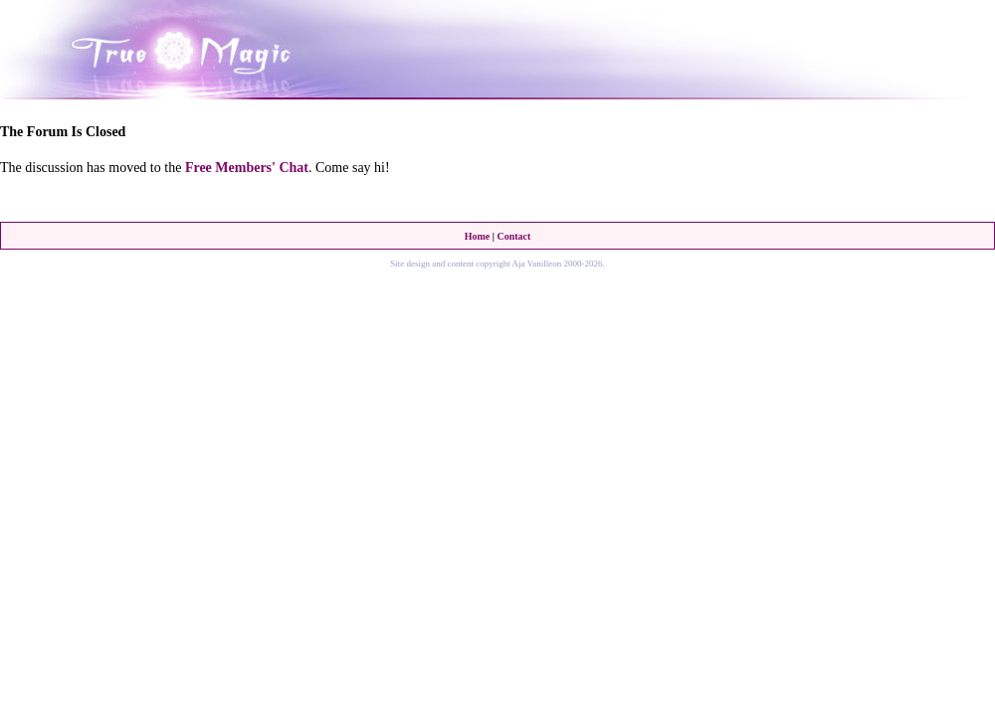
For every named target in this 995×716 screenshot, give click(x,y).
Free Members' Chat (246, 167)
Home (478, 236)
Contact (513, 236)
